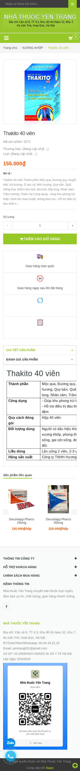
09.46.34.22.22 (49, 643)
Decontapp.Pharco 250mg (21, 521)
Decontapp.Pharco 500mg (58, 521)
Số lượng (8, 216)
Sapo (49, 768)
